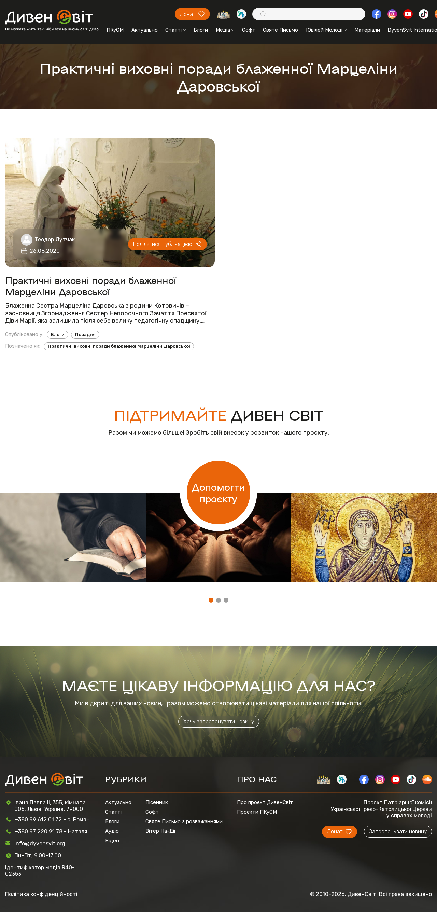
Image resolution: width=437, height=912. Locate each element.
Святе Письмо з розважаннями (184, 821)
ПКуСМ (115, 30)
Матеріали (367, 30)
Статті (175, 30)
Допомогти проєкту (218, 492)
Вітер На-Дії (160, 831)
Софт (248, 30)
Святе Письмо (280, 30)
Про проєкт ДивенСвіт (265, 802)
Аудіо (112, 831)
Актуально (144, 30)
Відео (112, 841)
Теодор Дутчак (54, 239)
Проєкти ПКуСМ (257, 812)
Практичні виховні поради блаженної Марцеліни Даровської (90, 285)
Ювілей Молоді (326, 30)
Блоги (201, 30)
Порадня (85, 334)
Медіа (225, 30)
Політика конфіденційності (41, 894)
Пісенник (156, 802)
